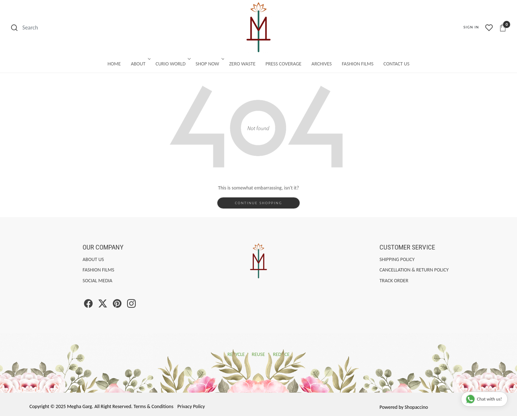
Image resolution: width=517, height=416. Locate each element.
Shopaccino (416, 407)
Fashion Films (357, 64)
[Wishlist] (489, 28)
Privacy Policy (191, 406)
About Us (93, 259)
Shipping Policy (397, 259)
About (140, 64)
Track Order (393, 281)
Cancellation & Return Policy (413, 270)
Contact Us (396, 64)
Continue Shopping (258, 203)
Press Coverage (284, 64)
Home (114, 64)
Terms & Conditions (153, 406)
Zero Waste (242, 64)
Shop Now (209, 64)
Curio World (172, 64)
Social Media (97, 281)
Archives (322, 64)
